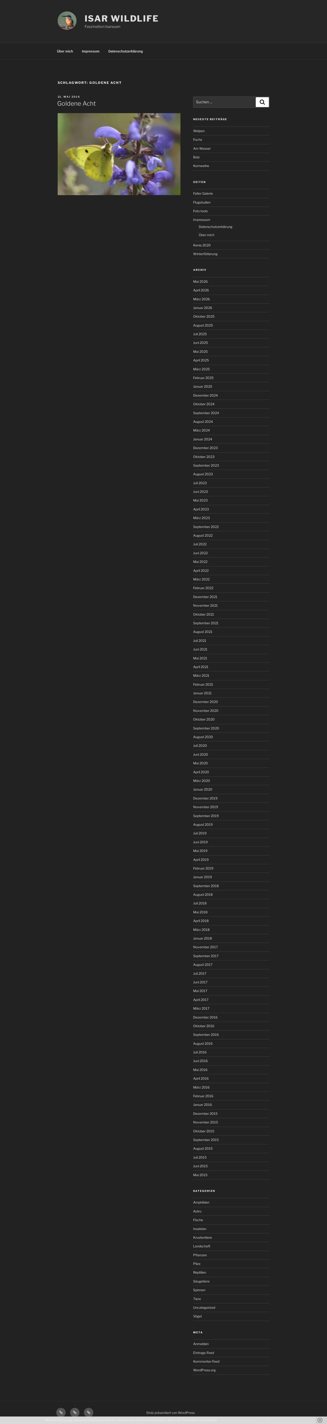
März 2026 (201, 299)
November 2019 (205, 807)
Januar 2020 (202, 789)
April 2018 (201, 921)
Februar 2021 (203, 684)
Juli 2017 (199, 973)
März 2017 (201, 1008)
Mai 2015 (200, 1175)
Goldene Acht (76, 103)
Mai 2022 (200, 562)
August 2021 (202, 632)
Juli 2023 (200, 483)
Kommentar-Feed (206, 1361)
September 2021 (205, 623)
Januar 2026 (202, 308)
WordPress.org (204, 1370)
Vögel (197, 1316)
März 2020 (201, 781)
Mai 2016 (200, 1070)
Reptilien (199, 1272)
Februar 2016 (203, 1096)
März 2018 (201, 930)
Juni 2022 (200, 553)
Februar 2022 (203, 588)
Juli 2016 (200, 1052)
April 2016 (201, 1078)
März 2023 (201, 518)
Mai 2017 (200, 991)
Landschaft (201, 1246)
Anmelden (201, 1344)
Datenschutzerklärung (125, 51)
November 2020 (205, 711)
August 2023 (203, 474)
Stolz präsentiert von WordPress (170, 1413)
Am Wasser (202, 148)
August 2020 (203, 737)
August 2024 (203, 422)
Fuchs (197, 139)
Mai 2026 (200, 281)
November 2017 (205, 947)
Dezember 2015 (205, 1113)
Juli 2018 (200, 903)
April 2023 (201, 509)
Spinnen (199, 1290)
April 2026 (201, 290)
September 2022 (206, 527)
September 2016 (206, 1035)
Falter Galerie (203, 193)
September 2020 (206, 728)
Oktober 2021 (203, 614)
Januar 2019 (202, 877)
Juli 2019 (200, 833)
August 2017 (202, 965)
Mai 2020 (200, 763)
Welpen (199, 131)
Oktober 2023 (203, 457)
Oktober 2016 (203, 1026)
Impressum (90, 51)
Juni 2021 (200, 649)
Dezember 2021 (205, 597)
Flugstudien (201, 202)
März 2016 (201, 1087)
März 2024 (201, 430)
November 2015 (205, 1122)
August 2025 (203, 325)
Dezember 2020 (205, 702)
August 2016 (203, 1043)
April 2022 (201, 571)
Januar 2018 (202, 938)
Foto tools (200, 211)
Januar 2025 (202, 386)
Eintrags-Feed (203, 1353)
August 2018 (203, 894)
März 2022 (201, 579)
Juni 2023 (200, 492)
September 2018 (206, 886)
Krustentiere (202, 1237)
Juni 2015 (200, 1166)
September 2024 (206, 413)
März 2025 (201, 369)
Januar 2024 (202, 439)
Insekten (199, 1229)
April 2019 (201, 860)
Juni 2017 (200, 982)
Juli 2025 (200, 334)
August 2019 (203, 824)
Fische (198, 1220)
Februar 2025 (203, 378)
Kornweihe (201, 166)
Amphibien (201, 1202)
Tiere (197, 1299)
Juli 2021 (199, 641)
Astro (197, 1211)
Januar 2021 (202, 693)
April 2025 (201, 360)
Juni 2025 (200, 343)
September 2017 (205, 956)
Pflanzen (200, 1255)
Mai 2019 (200, 851)
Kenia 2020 (202, 245)
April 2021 (200, 667)
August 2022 (203, 535)
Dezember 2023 (205, 448)
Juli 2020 (200, 745)
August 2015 (203, 1148)
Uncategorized (204, 1307)
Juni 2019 (200, 842)
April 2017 (200, 1000)
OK (268, 1420)
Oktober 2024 (203, 404)
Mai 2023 (200, 500)
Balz (196, 157)
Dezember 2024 (205, 395)
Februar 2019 (203, 868)
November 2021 (205, 605)
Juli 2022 (200, 544)
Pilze (196, 1264)
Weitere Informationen (240, 1420)
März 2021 (201, 675)
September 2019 (206, 816)
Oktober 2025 (203, 316)
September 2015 (206, 1140)
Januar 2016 (202, 1105)
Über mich (65, 51)
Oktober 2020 (204, 719)
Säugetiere (201, 1281)
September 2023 (206, 465)
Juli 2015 (200, 1157)
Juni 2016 (200, 1061)
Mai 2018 (200, 912)
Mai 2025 (200, 351)
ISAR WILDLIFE (122, 18)
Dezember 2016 (205, 1017)
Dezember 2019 (205, 798)
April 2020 (201, 772)
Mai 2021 (200, 658)
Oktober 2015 (203, 1131)
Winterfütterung (205, 254)
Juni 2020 (200, 754)
